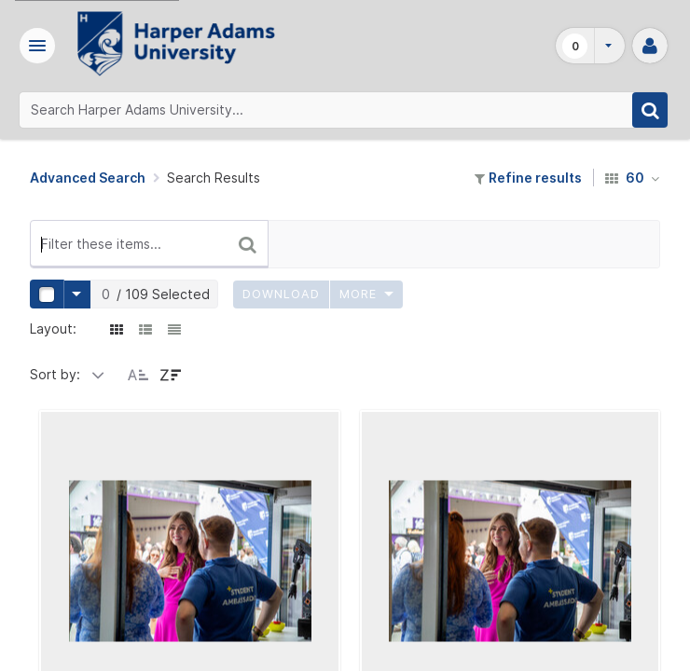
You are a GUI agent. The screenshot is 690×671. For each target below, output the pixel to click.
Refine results (528, 177)
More (366, 294)
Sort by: (55, 374)
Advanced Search (87, 177)
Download (281, 294)
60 (632, 177)
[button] (40, 45)
